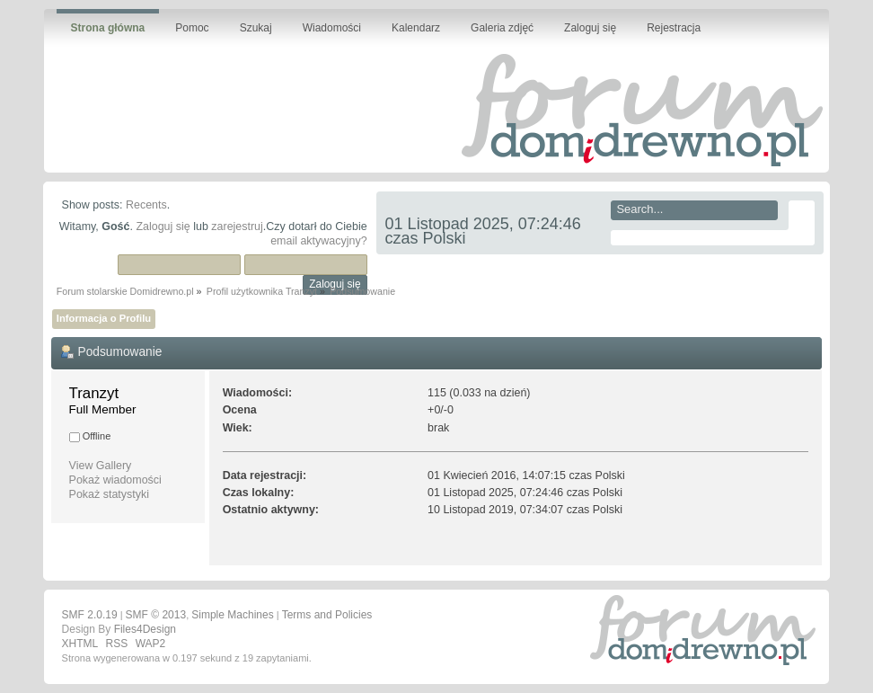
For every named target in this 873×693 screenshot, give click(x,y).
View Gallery (100, 465)
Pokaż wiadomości (115, 480)
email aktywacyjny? (318, 241)
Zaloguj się (163, 226)
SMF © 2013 (156, 615)
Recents (146, 205)
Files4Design (145, 629)
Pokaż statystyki (109, 494)
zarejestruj (237, 226)
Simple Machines (232, 615)
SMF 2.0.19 (90, 615)
